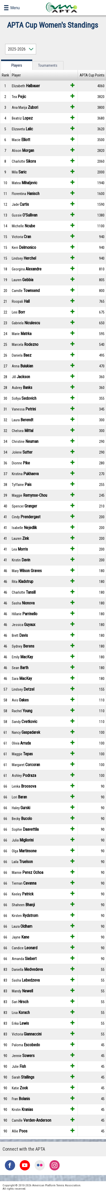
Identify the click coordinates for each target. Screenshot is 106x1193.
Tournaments (47, 65)
